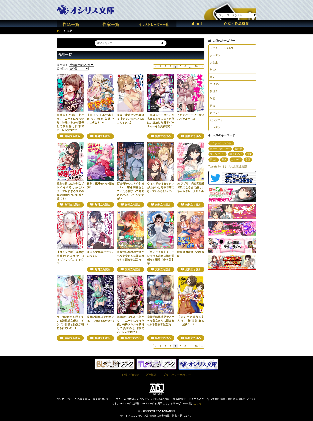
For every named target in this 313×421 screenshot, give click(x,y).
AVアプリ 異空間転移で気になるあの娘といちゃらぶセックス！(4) (190, 187)
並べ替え (62, 64)
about (196, 23)
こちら (197, 403)
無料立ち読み (72, 136)
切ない (214, 70)
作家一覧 (117, 23)
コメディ (215, 85)
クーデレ (215, 55)
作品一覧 (77, 23)
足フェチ (215, 115)
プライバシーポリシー (177, 374)
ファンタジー (218, 157)
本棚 (230, 6)
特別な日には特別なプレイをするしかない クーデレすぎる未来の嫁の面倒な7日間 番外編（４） (71, 191)
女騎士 (214, 63)
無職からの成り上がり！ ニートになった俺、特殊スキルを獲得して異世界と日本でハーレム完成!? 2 (70, 123)
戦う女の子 (217, 123)
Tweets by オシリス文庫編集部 (227, 176)
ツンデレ (215, 130)
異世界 (214, 93)
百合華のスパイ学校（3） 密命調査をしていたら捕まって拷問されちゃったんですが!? (130, 191)
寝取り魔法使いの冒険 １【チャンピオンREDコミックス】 (132, 119)
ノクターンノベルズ (222, 48)
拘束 (213, 108)
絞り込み (62, 68)
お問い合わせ (130, 374)
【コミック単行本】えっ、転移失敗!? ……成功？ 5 (192, 321)
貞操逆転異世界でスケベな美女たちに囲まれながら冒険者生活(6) (160, 321)
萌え (213, 78)
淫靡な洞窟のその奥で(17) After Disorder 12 (100, 321)
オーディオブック (221, 152)
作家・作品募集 (236, 23)
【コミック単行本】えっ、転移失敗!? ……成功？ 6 (102, 119)
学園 (213, 100)
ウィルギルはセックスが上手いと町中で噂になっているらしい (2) (160, 187)
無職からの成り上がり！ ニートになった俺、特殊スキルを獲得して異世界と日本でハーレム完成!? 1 (130, 325)
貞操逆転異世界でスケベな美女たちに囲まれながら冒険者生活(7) (130, 256)
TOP (59, 30)
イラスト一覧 (156, 23)
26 (195, 66)
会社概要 (150, 374)
